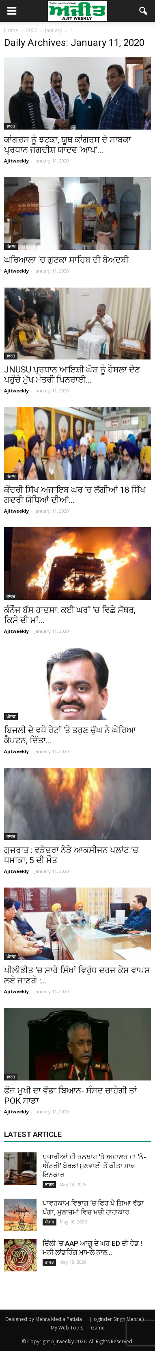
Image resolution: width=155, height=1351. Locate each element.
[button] (143, 11)
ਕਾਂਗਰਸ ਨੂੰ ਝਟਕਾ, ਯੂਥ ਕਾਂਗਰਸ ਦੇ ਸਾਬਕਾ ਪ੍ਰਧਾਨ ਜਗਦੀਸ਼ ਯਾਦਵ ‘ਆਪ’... (67, 145)
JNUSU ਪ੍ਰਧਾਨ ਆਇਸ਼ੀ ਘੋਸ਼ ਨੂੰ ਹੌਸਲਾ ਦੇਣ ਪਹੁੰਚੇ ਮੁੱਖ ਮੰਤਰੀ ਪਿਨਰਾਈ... (72, 375)
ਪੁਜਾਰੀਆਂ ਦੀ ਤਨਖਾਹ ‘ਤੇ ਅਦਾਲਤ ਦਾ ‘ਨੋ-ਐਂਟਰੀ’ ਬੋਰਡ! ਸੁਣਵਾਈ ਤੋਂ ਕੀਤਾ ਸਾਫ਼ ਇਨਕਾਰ (94, 1166)
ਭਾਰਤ (10, 126)
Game (98, 1327)
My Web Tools (67, 1327)
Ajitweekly (16, 161)
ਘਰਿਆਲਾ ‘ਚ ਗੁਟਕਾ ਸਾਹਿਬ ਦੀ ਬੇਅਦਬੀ (66, 260)
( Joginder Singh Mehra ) (117, 1319)
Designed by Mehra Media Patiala (43, 1319)
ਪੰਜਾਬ (10, 246)
